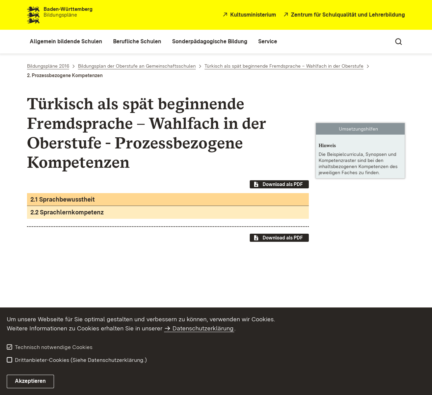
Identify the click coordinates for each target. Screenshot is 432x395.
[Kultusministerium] (248, 15)
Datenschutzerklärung (203, 328)
